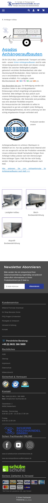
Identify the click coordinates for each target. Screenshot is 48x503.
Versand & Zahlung (9, 325)
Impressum (6, 363)
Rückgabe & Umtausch (10, 321)
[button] (29, 10)
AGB (4, 354)
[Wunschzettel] (38, 10)
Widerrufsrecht (7, 372)
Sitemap (5, 359)
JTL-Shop (28, 500)
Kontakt (5, 329)
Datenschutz (6, 368)
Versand (28, 491)
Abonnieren (34, 286)
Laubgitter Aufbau (12, 212)
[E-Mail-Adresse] (14, 286)
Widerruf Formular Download (12, 308)
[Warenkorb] (43, 10)
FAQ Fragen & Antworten (11, 316)
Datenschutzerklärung (13, 275)
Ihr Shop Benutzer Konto (11, 312)
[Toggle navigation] (3, 10)
